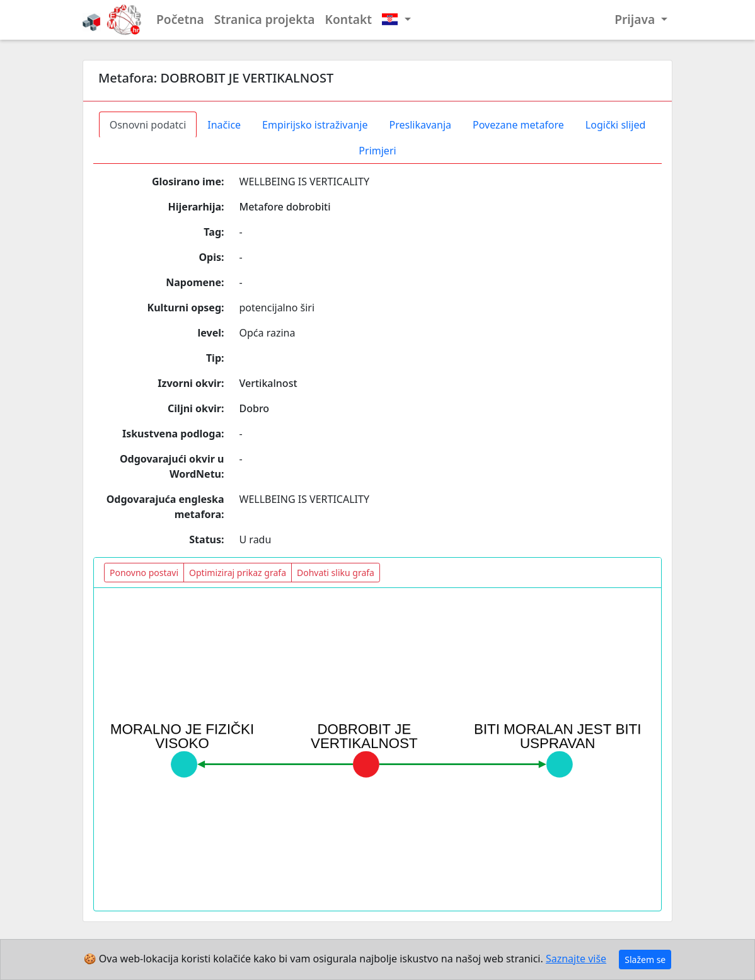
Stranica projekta (264, 19)
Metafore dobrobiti (285, 207)
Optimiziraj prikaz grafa (237, 573)
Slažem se (645, 960)
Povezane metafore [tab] (518, 125)
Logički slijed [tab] (615, 125)
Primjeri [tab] (377, 151)
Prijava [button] (636, 19)
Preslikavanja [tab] (420, 125)
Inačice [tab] (224, 125)
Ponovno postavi (144, 573)
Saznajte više (576, 959)
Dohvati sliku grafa (335, 573)
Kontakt (348, 19)
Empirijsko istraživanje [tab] (314, 125)
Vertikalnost (268, 383)
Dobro (254, 408)
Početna (180, 19)
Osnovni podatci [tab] (148, 125)
